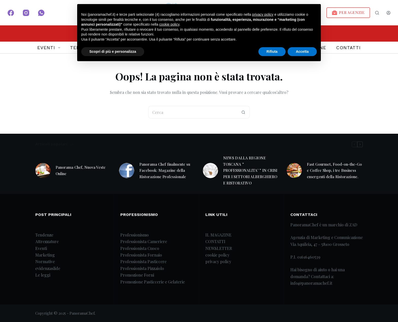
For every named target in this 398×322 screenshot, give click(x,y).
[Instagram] (26, 13)
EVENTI (49, 48)
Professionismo (134, 235)
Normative (45, 261)
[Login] (388, 13)
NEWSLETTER (218, 248)
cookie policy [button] (169, 24)
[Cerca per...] (192, 112)
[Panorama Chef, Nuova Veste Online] (43, 170)
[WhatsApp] (41, 13)
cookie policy (217, 255)
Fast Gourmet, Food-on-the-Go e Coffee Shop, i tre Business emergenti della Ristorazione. (334, 170)
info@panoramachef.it (311, 283)
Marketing (45, 255)
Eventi (41, 248)
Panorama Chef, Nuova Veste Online (81, 170)
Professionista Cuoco (139, 248)
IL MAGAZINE (218, 235)
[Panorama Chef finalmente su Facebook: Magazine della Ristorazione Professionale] (126, 170)
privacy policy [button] (262, 14)
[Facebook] (11, 13)
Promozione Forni (137, 275)
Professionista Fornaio (141, 255)
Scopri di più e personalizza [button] (112, 51)
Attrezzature (47, 241)
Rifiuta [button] (272, 51)
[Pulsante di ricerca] (243, 112)
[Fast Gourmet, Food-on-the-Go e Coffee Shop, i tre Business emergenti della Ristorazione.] (294, 170)
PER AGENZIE (348, 12)
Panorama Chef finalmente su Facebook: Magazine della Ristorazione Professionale (164, 170)
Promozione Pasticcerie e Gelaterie (152, 281)
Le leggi (42, 275)
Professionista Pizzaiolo (142, 268)
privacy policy (218, 261)
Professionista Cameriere (143, 241)
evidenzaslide (47, 268)
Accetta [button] (302, 51)
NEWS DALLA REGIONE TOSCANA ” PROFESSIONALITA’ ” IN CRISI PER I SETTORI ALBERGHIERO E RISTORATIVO (250, 170)
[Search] (377, 13)
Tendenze (44, 235)
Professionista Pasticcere (143, 261)
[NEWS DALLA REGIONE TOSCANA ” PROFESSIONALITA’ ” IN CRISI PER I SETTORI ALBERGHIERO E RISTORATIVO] (210, 170)
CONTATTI (348, 47)
